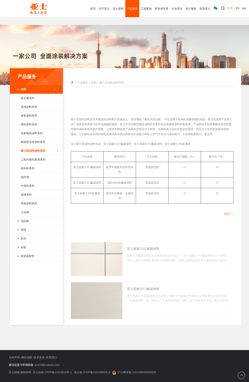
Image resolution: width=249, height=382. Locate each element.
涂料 (38, 89)
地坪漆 (36, 177)
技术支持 (39, 357)
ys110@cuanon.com (47, 364)
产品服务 (82, 86)
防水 (36, 238)
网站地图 (26, 357)
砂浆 (36, 247)
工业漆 (36, 212)
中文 (230, 8)
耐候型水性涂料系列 (36, 142)
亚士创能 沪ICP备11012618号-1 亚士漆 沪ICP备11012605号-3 (71, 372)
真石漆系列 (36, 98)
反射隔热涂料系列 (36, 133)
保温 (36, 229)
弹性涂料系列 (36, 124)
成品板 (36, 221)
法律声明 (14, 357)
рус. (244, 8)
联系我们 (51, 357)
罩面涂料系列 (36, 203)
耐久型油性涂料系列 (39, 150)
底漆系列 (36, 194)
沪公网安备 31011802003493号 (134, 372)
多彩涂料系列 (36, 115)
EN (237, 8)
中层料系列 (36, 186)
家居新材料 (36, 256)
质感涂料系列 (36, 107)
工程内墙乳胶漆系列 (36, 159)
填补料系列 (36, 168)
